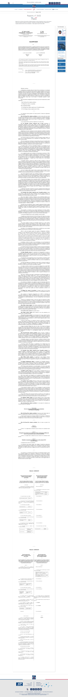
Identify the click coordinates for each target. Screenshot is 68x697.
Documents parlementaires (31, 12)
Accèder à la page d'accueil (34, 5)
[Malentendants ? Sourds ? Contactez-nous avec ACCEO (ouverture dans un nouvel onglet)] (27, 689)
